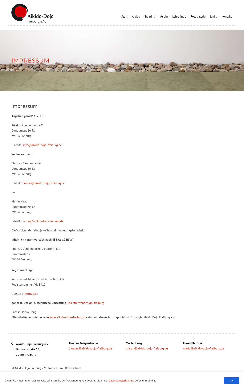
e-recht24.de (30, 293)
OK (232, 380)
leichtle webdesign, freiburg (86, 303)
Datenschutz (73, 368)
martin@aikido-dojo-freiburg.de (42, 221)
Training (150, 16)
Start (124, 16)
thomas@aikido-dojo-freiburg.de (43, 183)
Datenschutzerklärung (121, 380)
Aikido (136, 16)
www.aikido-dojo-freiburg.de (68, 317)
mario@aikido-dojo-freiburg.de (203, 348)
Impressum (55, 368)
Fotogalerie (198, 16)
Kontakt (227, 16)
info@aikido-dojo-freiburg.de (42, 145)
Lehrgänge (179, 16)
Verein (164, 16)
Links (213, 16)
